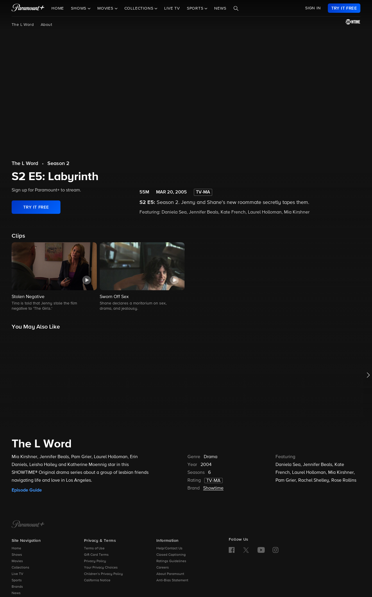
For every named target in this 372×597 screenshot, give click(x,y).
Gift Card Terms (96, 555)
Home (57, 8)
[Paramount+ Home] (28, 524)
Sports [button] (196, 8)
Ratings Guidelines (171, 561)
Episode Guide (27, 490)
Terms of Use (94, 548)
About (46, 25)
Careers (162, 567)
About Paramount (170, 574)
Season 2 (58, 163)
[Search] (236, 8)
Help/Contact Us (169, 548)
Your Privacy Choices (101, 567)
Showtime (213, 488)
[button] (54, 277)
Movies (17, 561)
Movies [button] (106, 8)
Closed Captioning (171, 555)
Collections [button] (139, 8)
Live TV (172, 8)
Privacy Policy (95, 561)
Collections (20, 567)
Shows (17, 555)
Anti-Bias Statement (172, 580)
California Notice (97, 580)
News (220, 8)
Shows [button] (79, 8)
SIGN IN (313, 8)
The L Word (23, 25)
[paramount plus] (28, 8)
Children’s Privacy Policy (103, 574)
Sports (17, 580)
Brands (17, 587)
